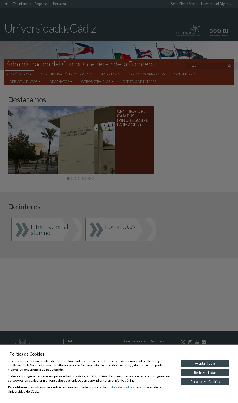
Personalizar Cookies (205, 382)
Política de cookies (120, 387)
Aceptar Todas (205, 363)
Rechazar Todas (205, 373)
